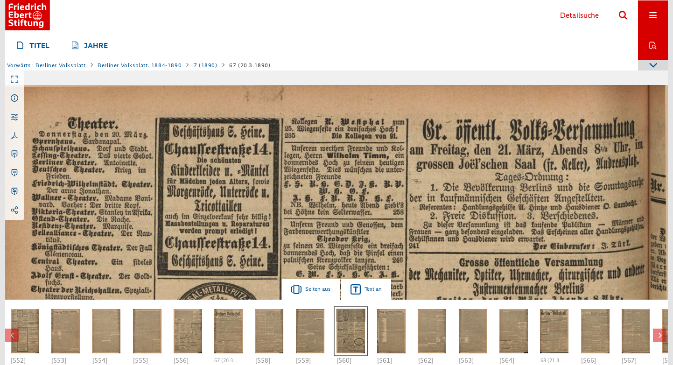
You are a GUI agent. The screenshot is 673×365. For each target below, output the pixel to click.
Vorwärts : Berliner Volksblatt (46, 65)
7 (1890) (205, 65)
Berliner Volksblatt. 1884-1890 (140, 65)
